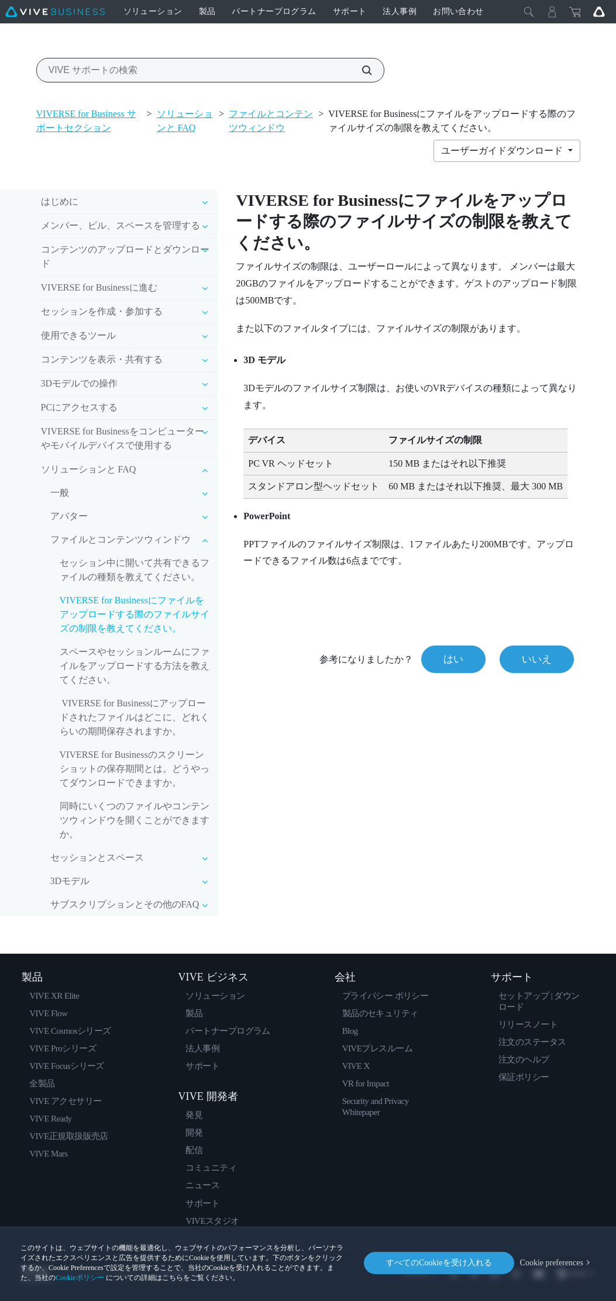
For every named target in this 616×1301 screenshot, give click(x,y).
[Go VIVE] (599, 11)
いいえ (537, 659)
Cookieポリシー (80, 1278)
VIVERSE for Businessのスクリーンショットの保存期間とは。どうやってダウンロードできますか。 (134, 769)
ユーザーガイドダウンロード (503, 151)
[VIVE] (55, 12)
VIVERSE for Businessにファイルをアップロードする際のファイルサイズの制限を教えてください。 (134, 614)
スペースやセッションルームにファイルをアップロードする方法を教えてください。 (134, 666)
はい (453, 659)
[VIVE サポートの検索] (360, 70)
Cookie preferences (551, 1262)
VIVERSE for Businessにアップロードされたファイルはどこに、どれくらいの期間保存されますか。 (134, 717)
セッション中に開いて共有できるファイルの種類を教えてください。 (134, 570)
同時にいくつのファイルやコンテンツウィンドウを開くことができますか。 (134, 820)
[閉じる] (529, 11)
